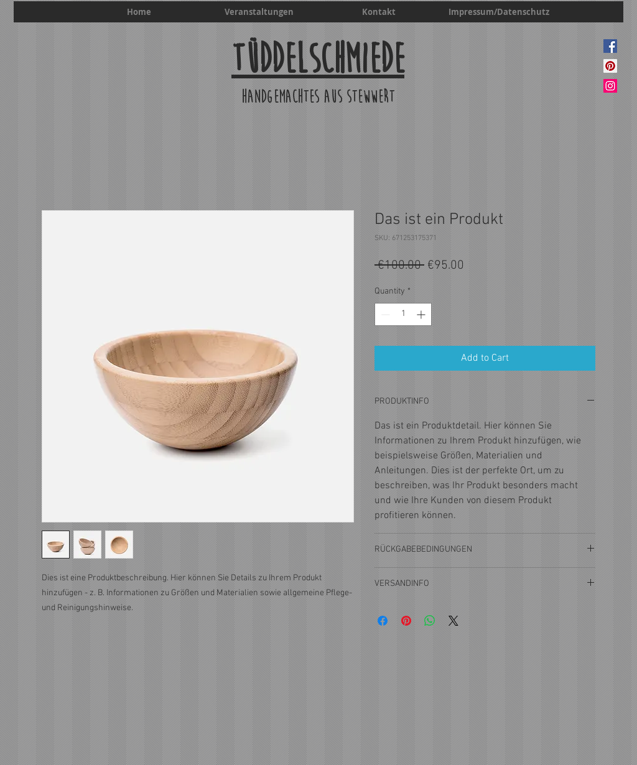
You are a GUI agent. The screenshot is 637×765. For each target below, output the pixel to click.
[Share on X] (453, 620)
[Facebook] (610, 46)
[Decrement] (384, 314)
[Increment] (422, 314)
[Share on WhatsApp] (429, 620)
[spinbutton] (403, 314)
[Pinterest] (610, 66)
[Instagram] (610, 86)
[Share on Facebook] (382, 620)
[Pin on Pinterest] (406, 620)
